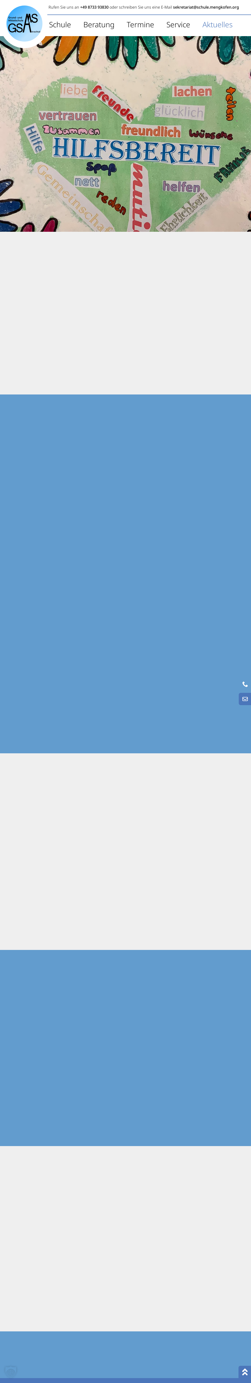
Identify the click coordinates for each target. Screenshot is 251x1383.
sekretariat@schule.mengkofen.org (206, 7)
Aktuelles (217, 24)
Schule (60, 24)
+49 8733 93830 (94, 7)
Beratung (98, 24)
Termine (140, 24)
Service (178, 24)
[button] (11, 1372)
